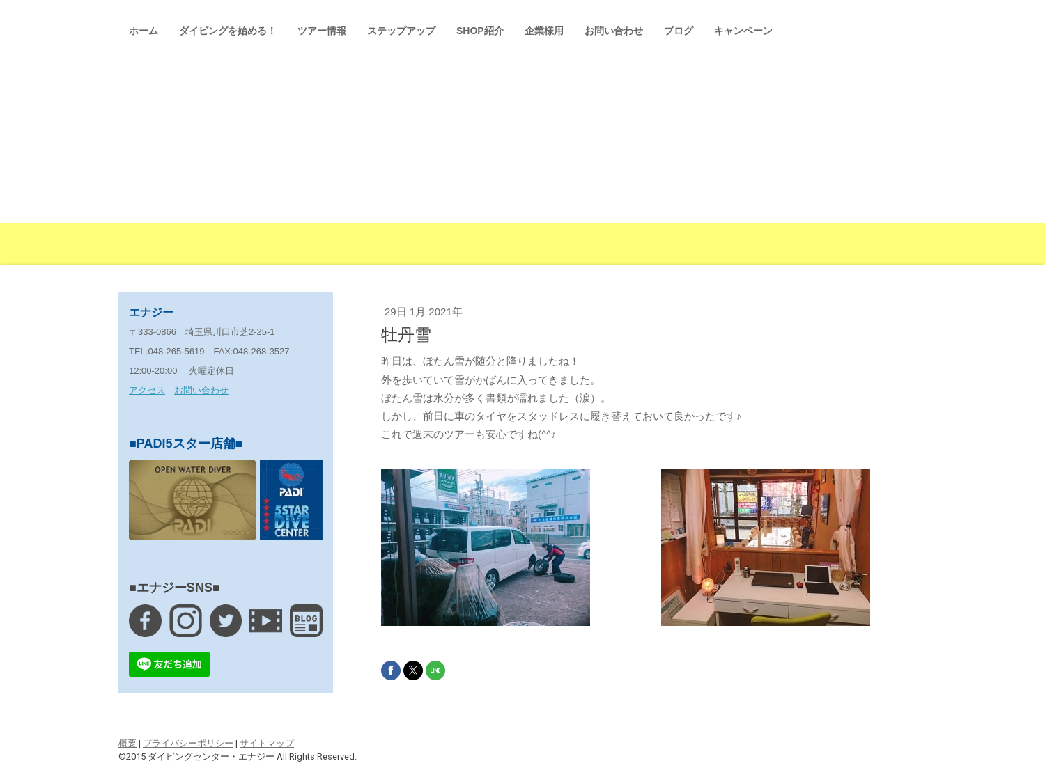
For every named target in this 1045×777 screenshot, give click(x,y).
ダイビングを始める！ (228, 30)
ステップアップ (401, 30)
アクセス (147, 390)
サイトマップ (267, 743)
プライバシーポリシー (188, 743)
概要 (127, 743)
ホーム (143, 30)
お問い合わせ (614, 30)
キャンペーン (743, 30)
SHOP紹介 (480, 30)
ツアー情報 (321, 30)
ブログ (678, 30)
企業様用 (544, 30)
